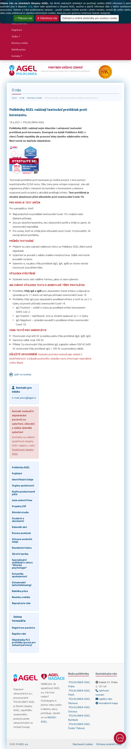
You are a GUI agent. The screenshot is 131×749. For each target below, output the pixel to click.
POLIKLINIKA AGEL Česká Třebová (79, 726)
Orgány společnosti (23, 485)
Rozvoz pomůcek (21, 533)
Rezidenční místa (22, 548)
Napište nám (19, 634)
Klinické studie (20, 512)
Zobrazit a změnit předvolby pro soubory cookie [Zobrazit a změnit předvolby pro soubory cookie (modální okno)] (89, 18)
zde (29, 6)
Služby (15, 36)
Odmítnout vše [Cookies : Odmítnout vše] (47, 18)
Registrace (17, 30)
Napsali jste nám (21, 603)
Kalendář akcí (19, 527)
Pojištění (17, 473)
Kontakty (16, 56)
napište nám (104, 699)
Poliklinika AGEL (21, 467)
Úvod (14, 97)
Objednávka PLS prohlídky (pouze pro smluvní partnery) (24, 642)
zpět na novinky (22, 374)
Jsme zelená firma (22, 500)
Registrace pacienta (23, 628)
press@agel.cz (28, 398)
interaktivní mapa (107, 703)
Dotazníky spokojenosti (19, 575)
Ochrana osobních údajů (22, 540)
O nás (21, 97)
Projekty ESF (19, 506)
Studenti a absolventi (18, 519)
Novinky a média (20, 43)
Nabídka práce (19, 49)
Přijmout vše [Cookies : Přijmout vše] (23, 18)
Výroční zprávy (20, 554)
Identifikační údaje (22, 479)
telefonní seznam (102, 693)
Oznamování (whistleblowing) (21, 584)
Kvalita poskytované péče (23, 493)
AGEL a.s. (23, 744)
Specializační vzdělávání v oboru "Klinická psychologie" (22, 564)
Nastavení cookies (83, 744)
